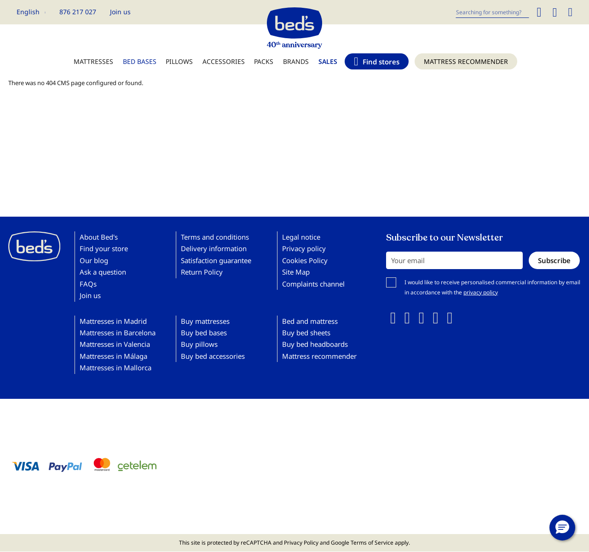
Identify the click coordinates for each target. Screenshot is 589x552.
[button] (31, 12)
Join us (120, 11)
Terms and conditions (215, 237)
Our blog (94, 260)
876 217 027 (77, 11)
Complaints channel (313, 283)
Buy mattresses (205, 321)
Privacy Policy (301, 542)
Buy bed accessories (213, 356)
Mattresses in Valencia (115, 344)
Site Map (296, 271)
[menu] (294, 66)
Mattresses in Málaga (113, 356)
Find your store (104, 248)
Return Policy (202, 271)
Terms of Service (372, 542)
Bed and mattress (310, 321)
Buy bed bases (204, 332)
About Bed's (99, 237)
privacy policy (480, 292)
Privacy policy (304, 248)
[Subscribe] (554, 260)
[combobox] (492, 12)
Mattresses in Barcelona (118, 332)
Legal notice (301, 237)
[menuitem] (93, 66)
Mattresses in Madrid (113, 321)
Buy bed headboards (315, 344)
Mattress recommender (319, 356)
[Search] (539, 12)
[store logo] (294, 25)
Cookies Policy (305, 260)
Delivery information (214, 248)
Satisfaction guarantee (216, 260)
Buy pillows (199, 344)
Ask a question (103, 271)
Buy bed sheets (306, 332)
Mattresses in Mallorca (115, 367)
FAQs (88, 283)
